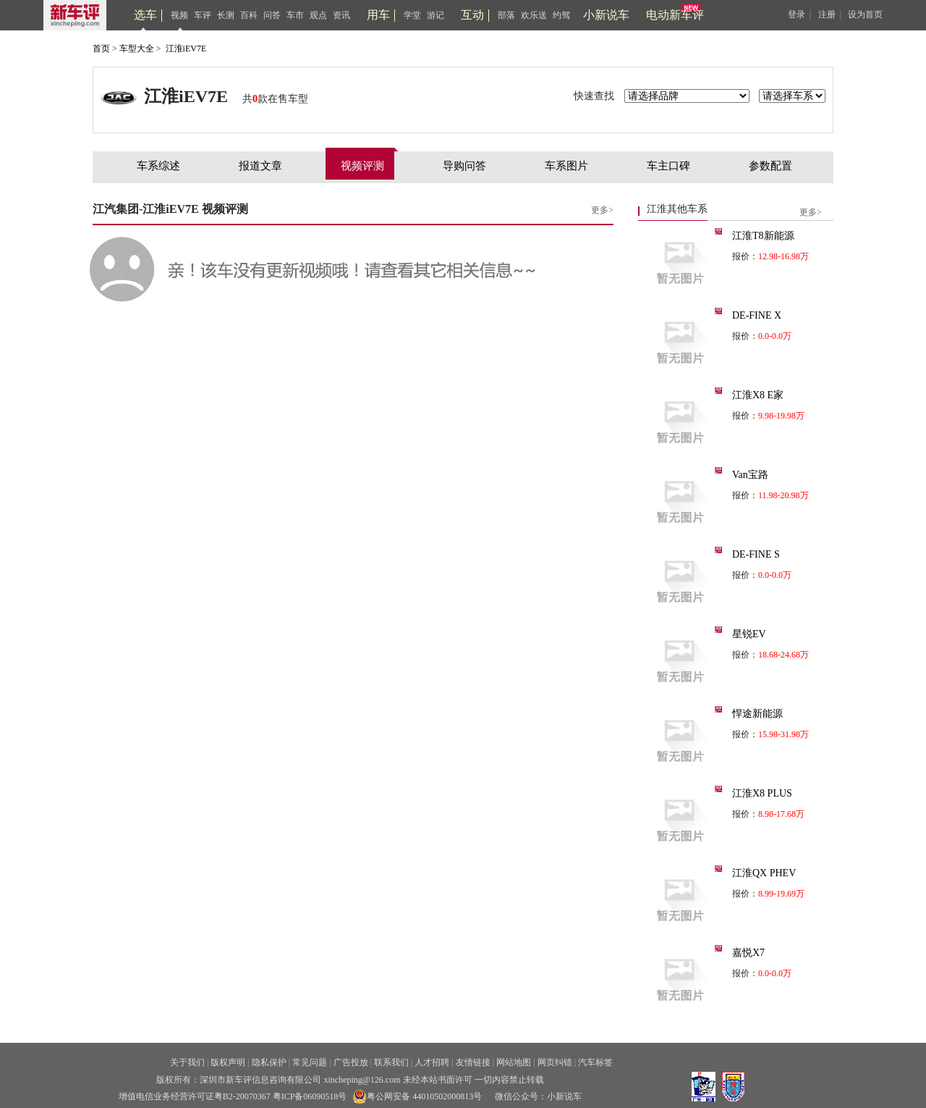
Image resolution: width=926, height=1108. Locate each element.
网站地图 (513, 1062)
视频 (179, 15)
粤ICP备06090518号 (310, 1096)
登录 (796, 14)
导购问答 (464, 166)
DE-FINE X (756, 315)
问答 (272, 15)
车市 (295, 15)
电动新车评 (675, 15)
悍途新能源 (757, 713)
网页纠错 (555, 1062)
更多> (602, 210)
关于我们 (187, 1062)
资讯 (341, 15)
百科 (249, 15)
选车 (145, 15)
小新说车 (606, 15)
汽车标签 (595, 1062)
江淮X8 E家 (757, 395)
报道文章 (260, 166)
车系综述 (158, 166)
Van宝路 (750, 474)
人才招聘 (432, 1062)
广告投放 (351, 1062)
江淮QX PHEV (764, 873)
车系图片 (566, 166)
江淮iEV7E (186, 48)
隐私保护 (269, 1062)
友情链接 (473, 1062)
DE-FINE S (756, 554)
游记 (435, 15)
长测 (225, 15)
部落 (506, 15)
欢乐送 (534, 15)
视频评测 (362, 166)
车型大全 (136, 48)
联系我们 (391, 1062)
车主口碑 (668, 166)
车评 (202, 15)
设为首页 (865, 14)
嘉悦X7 (748, 952)
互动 (472, 15)
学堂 (412, 15)
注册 (827, 14)
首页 (101, 48)
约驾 (561, 15)
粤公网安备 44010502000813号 (417, 1096)
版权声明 (228, 1062)
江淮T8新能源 (763, 235)
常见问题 (309, 1062)
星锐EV (749, 634)
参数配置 (770, 166)
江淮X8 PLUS (762, 793)
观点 (318, 15)
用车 (378, 15)
